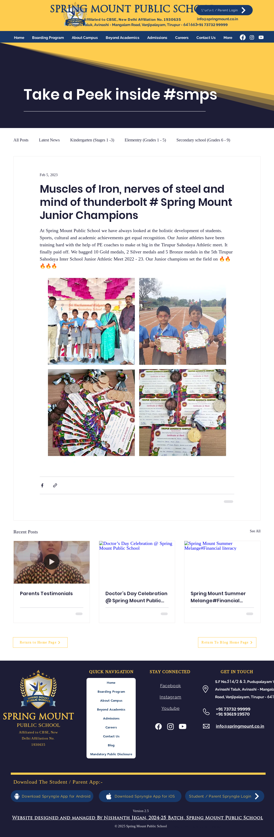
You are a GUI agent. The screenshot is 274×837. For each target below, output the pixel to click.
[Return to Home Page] (40, 642)
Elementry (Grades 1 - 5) (145, 139)
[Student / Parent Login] (224, 10)
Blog (111, 745)
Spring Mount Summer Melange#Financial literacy (218, 597)
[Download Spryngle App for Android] (52, 796)
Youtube (170, 708)
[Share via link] (55, 485)
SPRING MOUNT (38, 717)
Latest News (49, 139)
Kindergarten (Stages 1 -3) (92, 139)
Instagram (170, 697)
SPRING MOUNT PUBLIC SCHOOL (132, 10)
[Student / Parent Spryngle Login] (224, 796)
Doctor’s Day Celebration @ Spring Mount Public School (136, 597)
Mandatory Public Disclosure (111, 754)
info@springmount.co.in (217, 19)
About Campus (111, 700)
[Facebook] (243, 37)
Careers (111, 727)
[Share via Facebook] (42, 485)
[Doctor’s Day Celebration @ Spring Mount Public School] (137, 562)
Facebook (170, 685)
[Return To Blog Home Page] (227, 642)
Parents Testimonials (46, 593)
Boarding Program (111, 691)
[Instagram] (252, 37)
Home (111, 682)
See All (255, 531)
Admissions (111, 718)
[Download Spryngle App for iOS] (140, 796)
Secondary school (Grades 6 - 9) (203, 139)
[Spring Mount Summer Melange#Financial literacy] (222, 562)
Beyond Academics (111, 709)
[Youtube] (261, 37)
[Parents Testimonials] (52, 562)
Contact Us (111, 736)
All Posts (20, 139)
